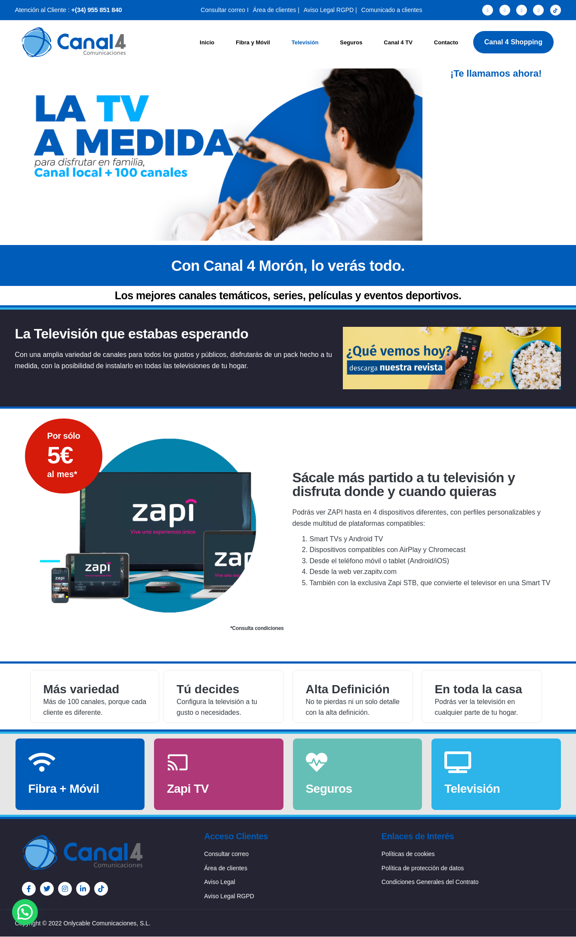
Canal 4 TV (398, 42)
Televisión (305, 42)
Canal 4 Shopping (513, 42)
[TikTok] (555, 10)
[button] (25, 912)
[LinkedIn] (538, 10)
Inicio (207, 42)
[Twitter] (504, 10)
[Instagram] (521, 10)
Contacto (446, 42)
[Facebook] (487, 10)
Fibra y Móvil (253, 42)
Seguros (351, 42)
